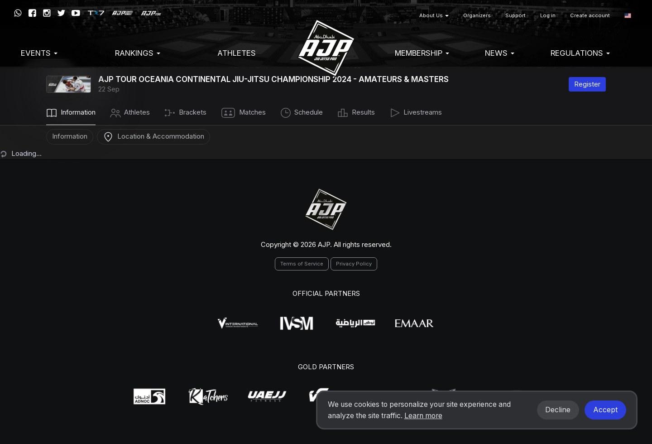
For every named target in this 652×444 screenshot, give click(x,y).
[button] (627, 15)
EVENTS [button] (39, 53)
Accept (605, 409)
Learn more (423, 415)
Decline (557, 409)
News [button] (499, 53)
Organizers (477, 15)
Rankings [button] (137, 53)
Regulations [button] (580, 53)
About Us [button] (434, 15)
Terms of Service (301, 264)
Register (587, 84)
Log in (548, 15)
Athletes (236, 53)
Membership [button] (422, 53)
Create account (590, 15)
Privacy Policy (354, 264)
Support (515, 15)
